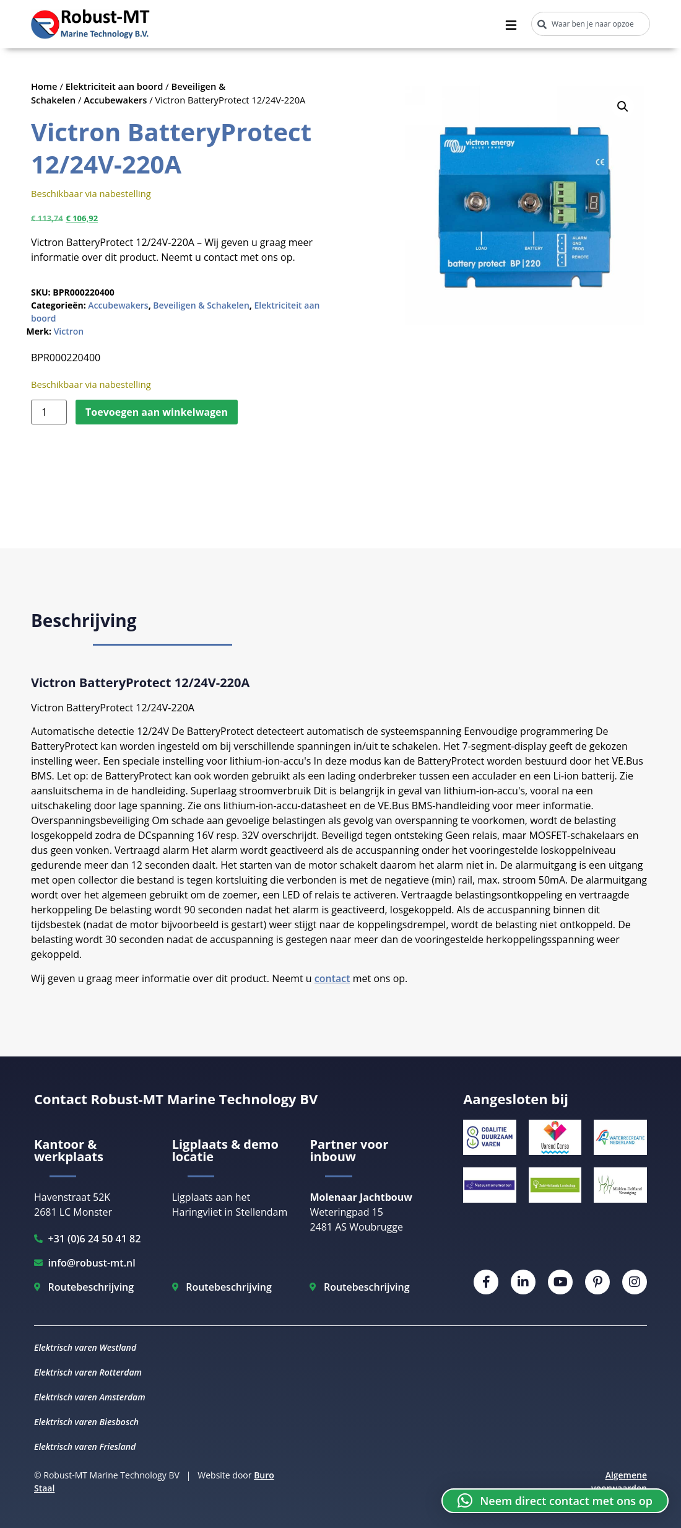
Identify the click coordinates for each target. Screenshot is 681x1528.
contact (332, 978)
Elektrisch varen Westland (85, 1347)
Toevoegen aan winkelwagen (156, 412)
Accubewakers (115, 100)
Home (44, 86)
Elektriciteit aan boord (114, 86)
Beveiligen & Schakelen (201, 305)
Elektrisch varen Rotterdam (88, 1372)
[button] (623, 106)
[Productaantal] (49, 412)
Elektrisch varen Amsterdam (89, 1397)
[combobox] (590, 24)
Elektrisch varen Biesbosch (86, 1422)
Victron (69, 331)
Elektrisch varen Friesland (85, 1446)
